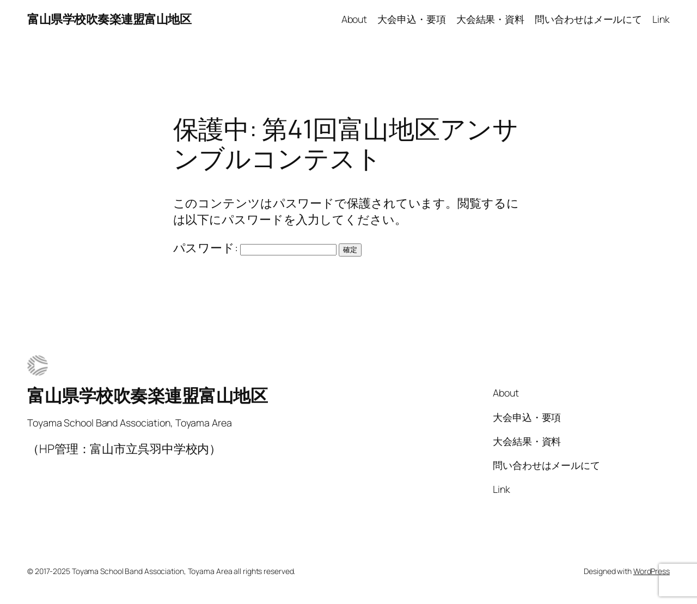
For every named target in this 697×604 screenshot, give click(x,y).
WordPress (651, 571)
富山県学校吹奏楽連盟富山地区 (109, 19)
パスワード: (255, 248)
